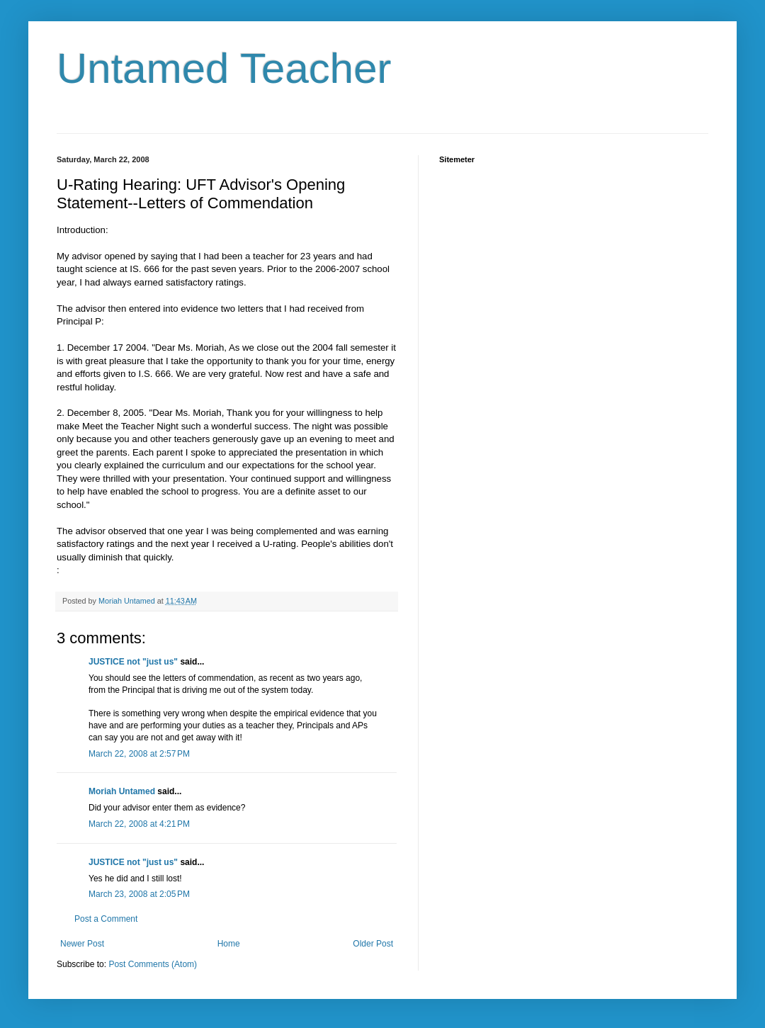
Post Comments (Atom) (152, 964)
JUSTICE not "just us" (133, 662)
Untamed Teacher (224, 68)
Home (228, 944)
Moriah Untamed (122, 791)
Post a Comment (105, 919)
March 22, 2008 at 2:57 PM (139, 754)
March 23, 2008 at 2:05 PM (139, 894)
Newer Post (82, 944)
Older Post (373, 944)
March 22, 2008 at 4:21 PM (139, 824)
